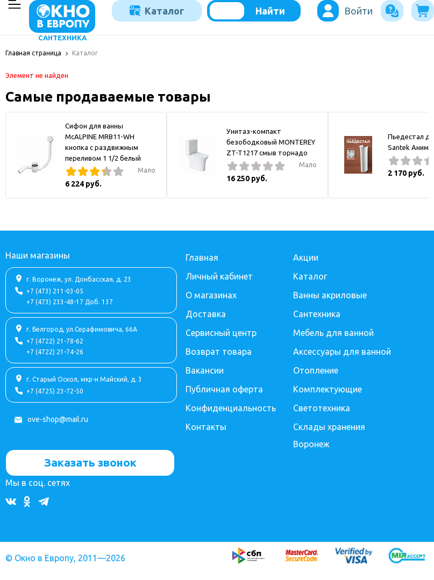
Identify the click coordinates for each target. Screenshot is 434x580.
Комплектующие (327, 389)
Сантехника (316, 314)
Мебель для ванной (333, 333)
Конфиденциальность (231, 408)
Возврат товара (219, 351)
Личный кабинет (219, 276)
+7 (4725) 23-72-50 (54, 391)
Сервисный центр (221, 333)
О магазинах (211, 295)
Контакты (206, 427)
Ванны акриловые (330, 295)
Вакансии (205, 370)
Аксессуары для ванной (342, 351)
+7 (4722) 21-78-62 (54, 341)
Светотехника (321, 408)
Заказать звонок (90, 462)
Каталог (157, 10)
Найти (270, 10)
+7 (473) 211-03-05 (54, 291)
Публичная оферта (224, 389)
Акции (305, 257)
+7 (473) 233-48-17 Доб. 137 (69, 301)
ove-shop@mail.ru (57, 419)
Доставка (206, 314)
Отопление (315, 370)
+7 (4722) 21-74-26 (54, 351)
